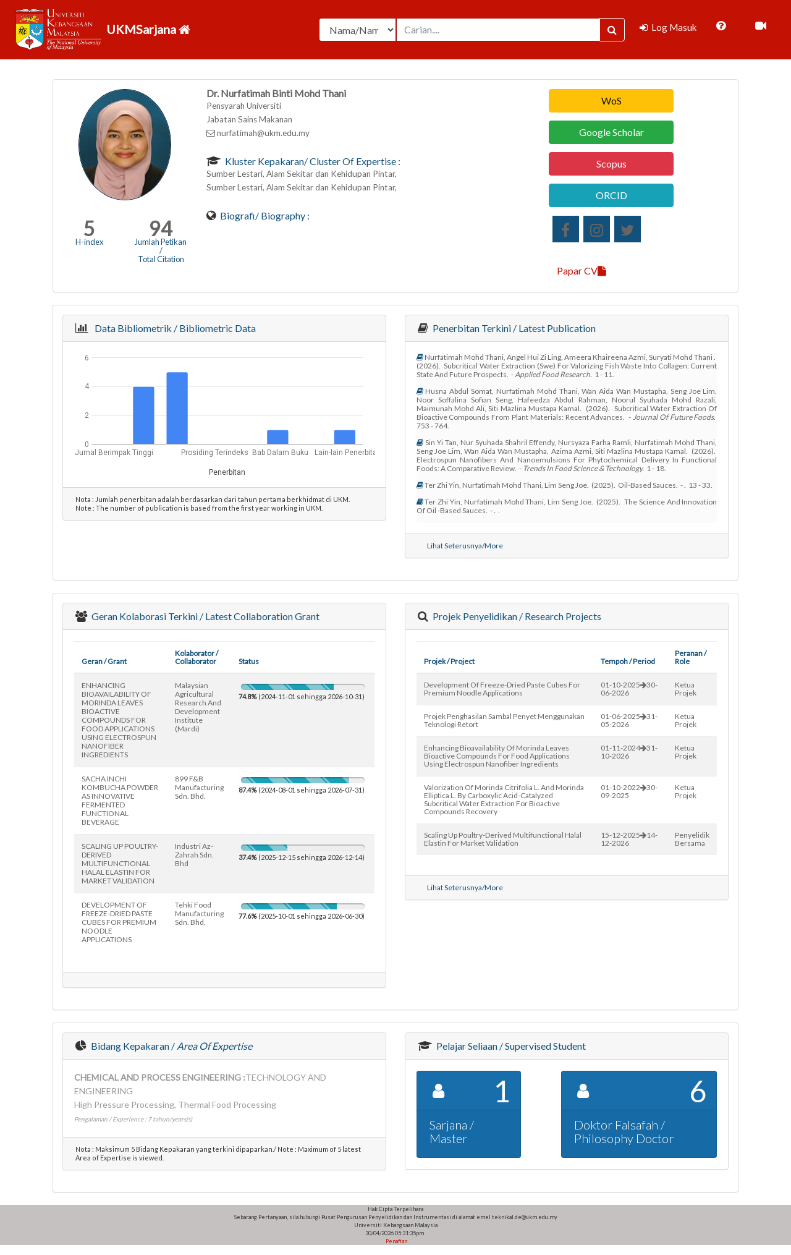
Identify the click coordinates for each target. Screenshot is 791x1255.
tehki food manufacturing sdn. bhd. (199, 913)
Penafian (395, 1241)
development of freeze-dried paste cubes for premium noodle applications (502, 688)
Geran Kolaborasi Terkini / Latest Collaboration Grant (204, 616)
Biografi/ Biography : (264, 215)
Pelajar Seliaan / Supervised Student (510, 1046)
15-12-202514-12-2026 (629, 839)
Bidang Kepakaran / (170, 1046)
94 (160, 228)
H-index (89, 242)
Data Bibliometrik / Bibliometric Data (173, 328)
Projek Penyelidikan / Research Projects (516, 616)
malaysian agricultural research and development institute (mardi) (198, 707)
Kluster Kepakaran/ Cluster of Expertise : (311, 161)
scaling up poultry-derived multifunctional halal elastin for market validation (503, 839)
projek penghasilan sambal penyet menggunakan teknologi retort (504, 720)
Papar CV (581, 270)
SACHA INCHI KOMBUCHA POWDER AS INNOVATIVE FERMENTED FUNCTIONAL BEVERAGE (120, 800)
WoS (611, 100)
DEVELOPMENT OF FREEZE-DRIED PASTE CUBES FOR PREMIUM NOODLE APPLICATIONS (119, 922)
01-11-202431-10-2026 (629, 751)
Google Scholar (611, 132)
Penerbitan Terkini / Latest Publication (513, 328)
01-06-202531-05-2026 (629, 720)
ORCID (611, 195)
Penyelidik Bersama (692, 839)
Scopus (611, 163)
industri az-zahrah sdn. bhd (194, 854)
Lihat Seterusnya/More (465, 545)
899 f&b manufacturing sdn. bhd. (199, 787)
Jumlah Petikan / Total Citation (161, 250)
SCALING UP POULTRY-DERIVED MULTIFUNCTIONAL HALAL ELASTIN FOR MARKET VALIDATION (120, 863)
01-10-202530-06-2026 (629, 688)
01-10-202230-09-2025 (629, 791)
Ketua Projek (685, 688)
